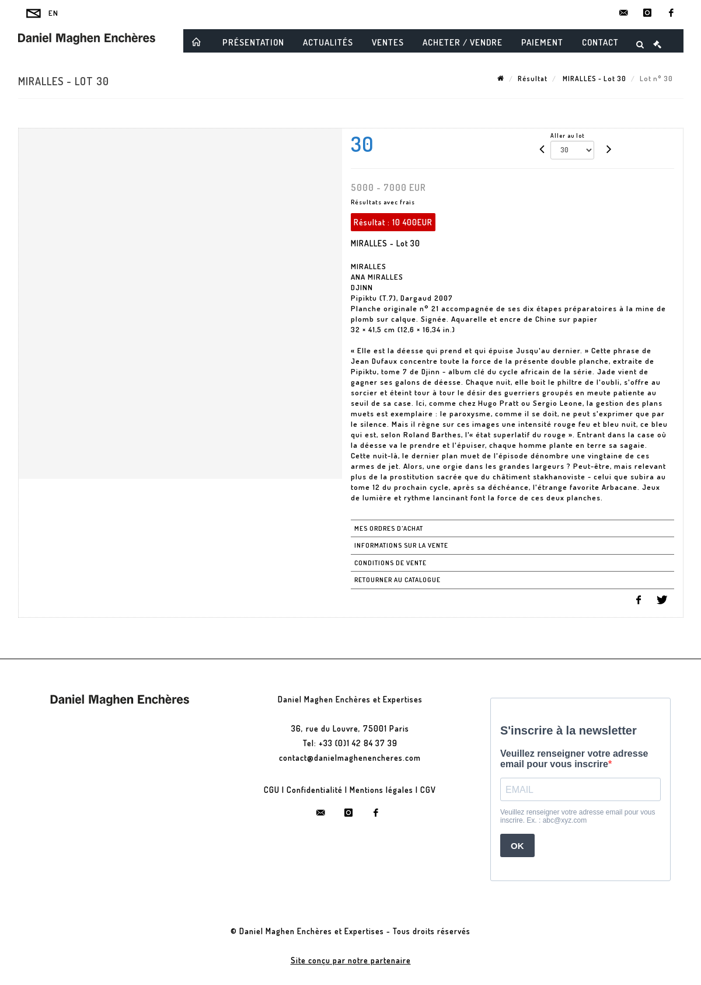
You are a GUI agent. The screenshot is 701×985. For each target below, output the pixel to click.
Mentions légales (381, 790)
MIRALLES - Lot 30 (593, 78)
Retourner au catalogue (397, 580)
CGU (272, 790)
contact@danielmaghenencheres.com (350, 758)
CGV (428, 790)
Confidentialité (315, 790)
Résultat (532, 78)
